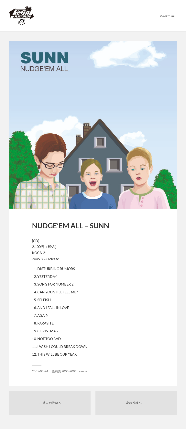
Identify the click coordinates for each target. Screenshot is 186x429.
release (82, 371)
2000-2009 (69, 371)
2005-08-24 (40, 371)
